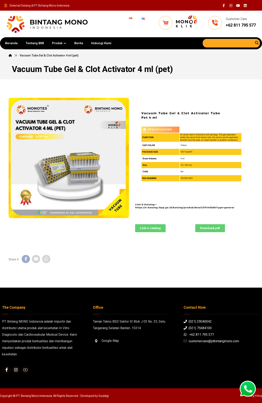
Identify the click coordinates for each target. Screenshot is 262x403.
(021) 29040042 (198, 321)
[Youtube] (238, 5)
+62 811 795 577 (199, 335)
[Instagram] (231, 5)
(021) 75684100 (198, 328)
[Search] (257, 43)
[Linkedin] (245, 5)
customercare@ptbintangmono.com (211, 341)
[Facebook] (223, 5)
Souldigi (103, 395)
